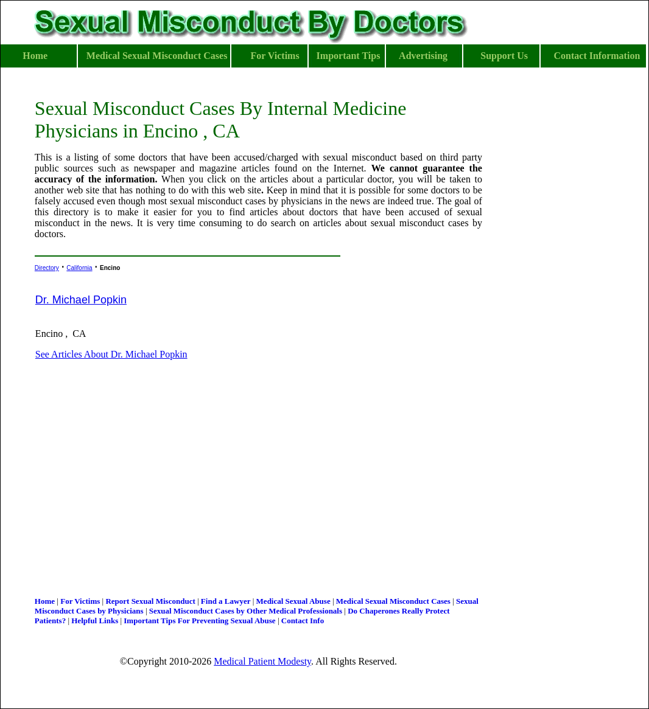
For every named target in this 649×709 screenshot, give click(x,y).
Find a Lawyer (226, 601)
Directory (47, 268)
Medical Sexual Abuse (293, 601)
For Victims (80, 601)
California (79, 268)
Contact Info (302, 620)
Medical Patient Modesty (262, 661)
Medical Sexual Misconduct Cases (393, 601)
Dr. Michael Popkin (81, 300)
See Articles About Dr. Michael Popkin (111, 354)
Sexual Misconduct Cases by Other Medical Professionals (245, 610)
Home (45, 601)
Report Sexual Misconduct (150, 601)
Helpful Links (94, 620)
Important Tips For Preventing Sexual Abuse (199, 620)
